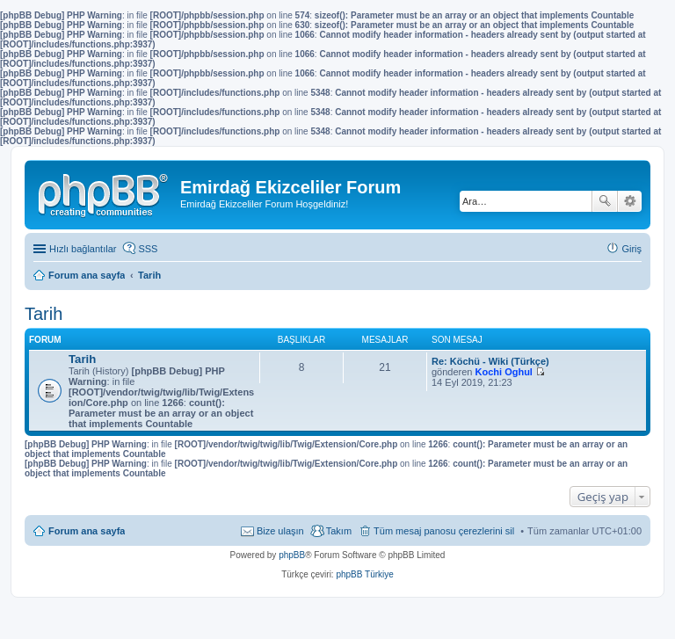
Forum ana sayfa (86, 531)
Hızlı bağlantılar (82, 248)
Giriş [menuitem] (631, 248)
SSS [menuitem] (147, 248)
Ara (605, 201)
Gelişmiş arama (630, 201)
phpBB (292, 555)
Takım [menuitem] (339, 531)
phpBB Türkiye (364, 574)
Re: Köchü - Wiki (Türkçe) (490, 361)
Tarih (43, 313)
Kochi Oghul (504, 372)
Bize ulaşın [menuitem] (280, 531)
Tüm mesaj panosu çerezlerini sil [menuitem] (444, 531)
